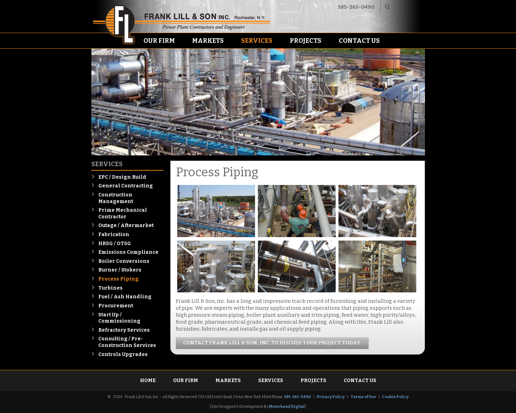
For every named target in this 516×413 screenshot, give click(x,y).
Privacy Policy (331, 397)
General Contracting (125, 186)
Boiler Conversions (123, 261)
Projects (305, 40)
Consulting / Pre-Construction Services (127, 342)
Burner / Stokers (119, 270)
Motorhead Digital (287, 406)
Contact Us (359, 40)
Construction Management (115, 198)
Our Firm (159, 40)
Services (256, 40)
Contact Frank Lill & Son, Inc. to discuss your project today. (272, 343)
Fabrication (113, 234)
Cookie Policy (395, 397)
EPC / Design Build (122, 177)
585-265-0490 (356, 7)
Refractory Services (124, 330)
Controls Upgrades (123, 354)
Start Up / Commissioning (119, 318)
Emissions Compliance (128, 252)
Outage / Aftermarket (126, 225)
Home (148, 380)
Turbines (110, 288)
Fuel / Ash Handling (124, 297)
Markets (208, 40)
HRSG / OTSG (114, 243)
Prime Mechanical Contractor (122, 213)
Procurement (115, 306)
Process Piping (118, 279)
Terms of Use (363, 397)
